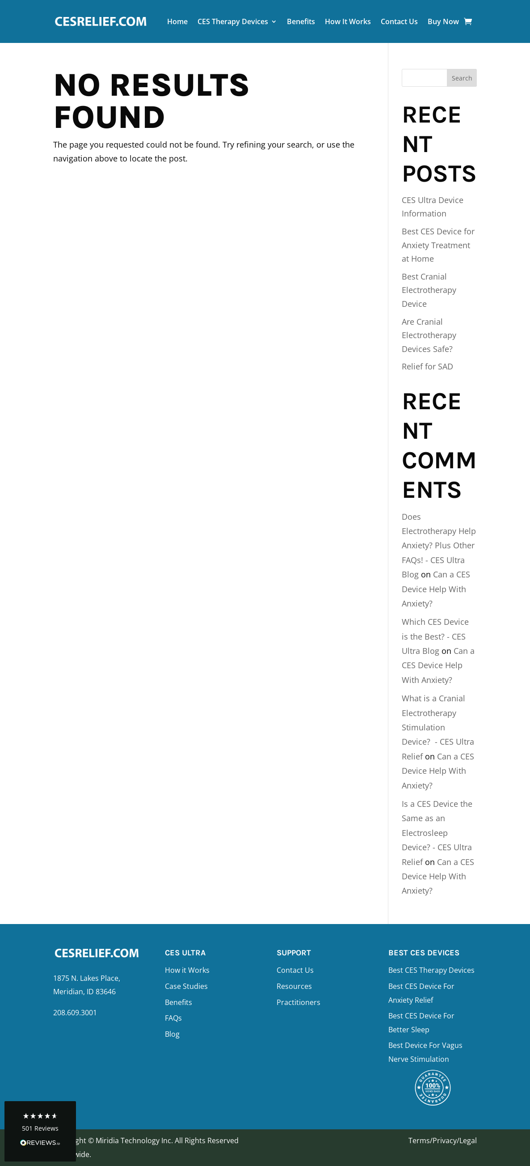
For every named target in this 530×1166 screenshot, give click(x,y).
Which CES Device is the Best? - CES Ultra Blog (435, 636)
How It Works (348, 21)
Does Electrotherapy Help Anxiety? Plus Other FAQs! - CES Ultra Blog (439, 545)
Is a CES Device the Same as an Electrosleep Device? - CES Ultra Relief (437, 832)
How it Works (187, 970)
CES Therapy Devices (233, 21)
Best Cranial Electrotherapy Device (429, 290)
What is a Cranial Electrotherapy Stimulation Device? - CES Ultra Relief (438, 727)
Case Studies (186, 986)
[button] (40, 1131)
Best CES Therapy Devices (431, 970)
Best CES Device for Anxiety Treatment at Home (438, 245)
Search (462, 78)
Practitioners (298, 1002)
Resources (294, 986)
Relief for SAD (427, 366)
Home (177, 21)
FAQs (173, 1018)
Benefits (301, 21)
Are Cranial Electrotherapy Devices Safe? (429, 335)
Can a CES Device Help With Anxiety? (436, 589)
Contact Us (399, 21)
